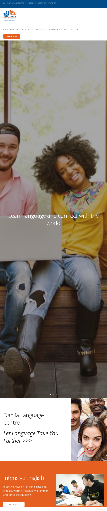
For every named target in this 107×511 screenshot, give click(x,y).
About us (14, 30)
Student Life (67, 30)
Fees (36, 30)
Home (5, 30)
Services (44, 30)
